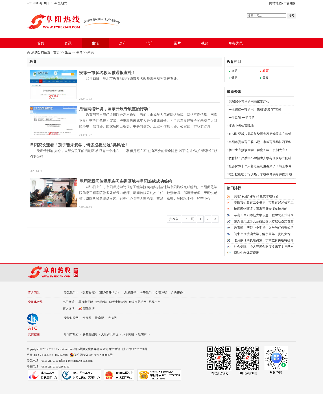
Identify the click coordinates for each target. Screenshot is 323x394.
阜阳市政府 (71, 334)
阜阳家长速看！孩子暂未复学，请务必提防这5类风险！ (79, 145)
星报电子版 (86, 302)
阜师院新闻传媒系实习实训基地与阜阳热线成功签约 (125, 181)
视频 (204, 43)
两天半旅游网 (118, 302)
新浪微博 (89, 308)
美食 (265, 77)
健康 (234, 77)
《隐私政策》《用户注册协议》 (100, 292)
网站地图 (275, 3)
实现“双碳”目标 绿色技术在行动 (256, 196)
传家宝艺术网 (137, 302)
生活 (95, 43)
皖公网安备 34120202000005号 (91, 355)
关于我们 (146, 292)
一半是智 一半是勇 (242, 117)
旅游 (234, 71)
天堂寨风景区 (109, 334)
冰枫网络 (128, 334)
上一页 (189, 219)
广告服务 (290, 3)
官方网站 (34, 292)
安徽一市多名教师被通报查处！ (107, 72)
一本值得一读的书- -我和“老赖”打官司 (255, 109)
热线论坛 (101, 302)
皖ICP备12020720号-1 (136, 349)
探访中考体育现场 (241, 126)
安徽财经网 (71, 317)
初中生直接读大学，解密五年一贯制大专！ (258, 150)
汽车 (150, 43)
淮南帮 (99, 317)
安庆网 (87, 317)
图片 (177, 43)
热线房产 (154, 302)
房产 (122, 43)
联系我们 (70, 292)
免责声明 (161, 292)
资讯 (68, 43)
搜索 (291, 15)
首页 (40, 43)
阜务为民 (236, 43)
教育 (79, 52)
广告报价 (177, 292)
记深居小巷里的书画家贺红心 (249, 101)
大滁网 (112, 317)
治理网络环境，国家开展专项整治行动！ (115, 109)
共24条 (174, 219)
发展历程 (130, 292)
